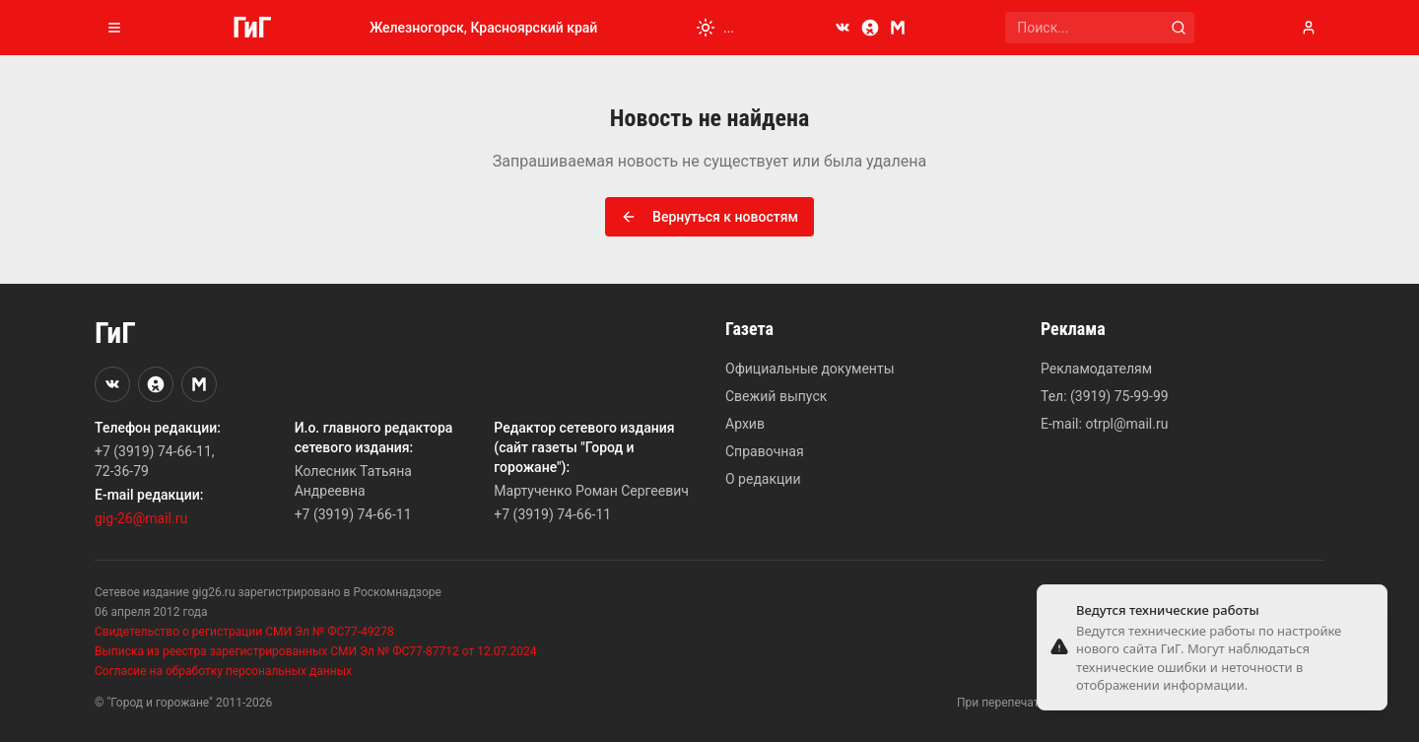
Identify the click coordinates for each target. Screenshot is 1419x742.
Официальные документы (810, 368)
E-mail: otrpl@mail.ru (1104, 424)
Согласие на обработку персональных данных (223, 671)
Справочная (764, 451)
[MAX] (898, 27)
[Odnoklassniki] (870, 27)
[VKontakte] (842, 27)
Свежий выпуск (776, 396)
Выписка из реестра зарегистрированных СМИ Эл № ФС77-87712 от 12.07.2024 (315, 651)
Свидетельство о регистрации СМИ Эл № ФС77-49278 (244, 632)
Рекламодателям (1096, 368)
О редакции (762, 479)
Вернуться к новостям (709, 217)
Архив (745, 424)
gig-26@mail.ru (141, 518)
